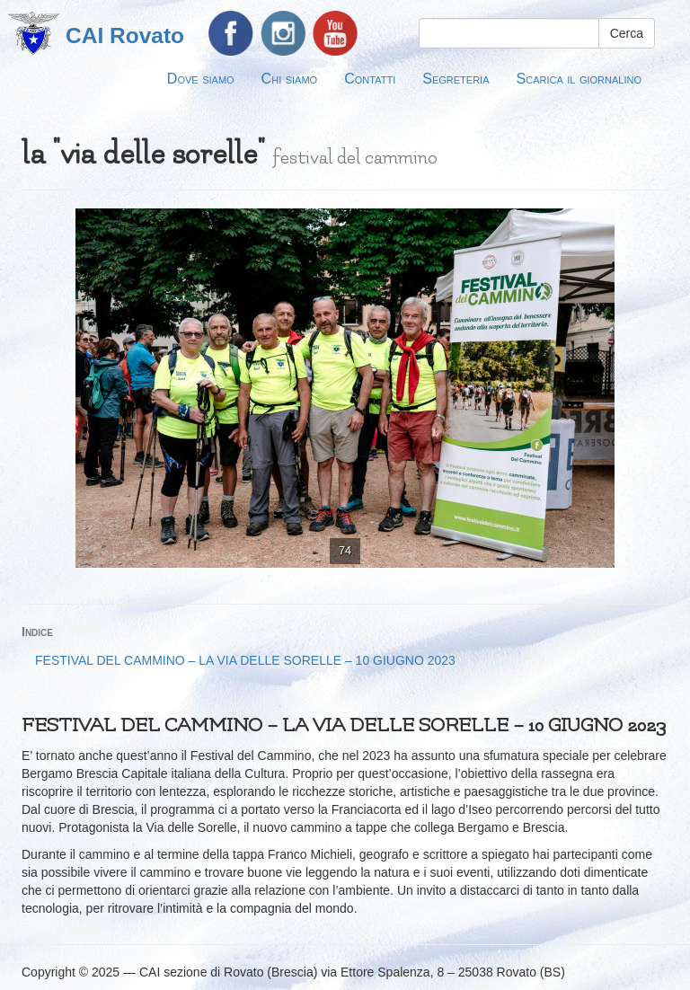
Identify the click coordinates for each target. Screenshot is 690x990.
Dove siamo (200, 78)
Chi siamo (289, 78)
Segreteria (455, 78)
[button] (652, 224)
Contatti (369, 78)
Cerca (626, 33)
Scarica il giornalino (579, 78)
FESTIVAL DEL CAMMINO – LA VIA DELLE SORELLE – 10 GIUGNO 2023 (245, 660)
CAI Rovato (125, 35)
